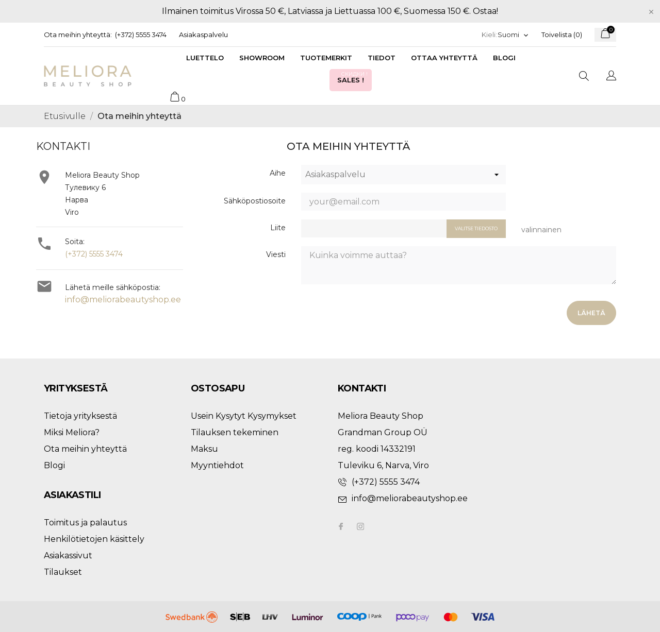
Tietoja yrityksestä (80, 416)
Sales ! (353, 77)
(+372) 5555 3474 (141, 34)
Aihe (278, 173)
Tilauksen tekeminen (234, 432)
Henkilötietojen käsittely (94, 539)
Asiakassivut (68, 555)
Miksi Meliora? (72, 432)
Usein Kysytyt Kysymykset (243, 416)
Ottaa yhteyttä (444, 58)
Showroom (262, 58)
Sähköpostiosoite (255, 201)
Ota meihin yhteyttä (85, 449)
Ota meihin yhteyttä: (78, 34)
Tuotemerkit (326, 58)
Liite (278, 227)
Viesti (276, 254)
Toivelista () (561, 34)
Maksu (204, 449)
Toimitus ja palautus (85, 522)
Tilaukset (63, 572)
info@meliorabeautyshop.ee (123, 299)
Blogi (504, 58)
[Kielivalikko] (513, 34)
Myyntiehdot (217, 465)
